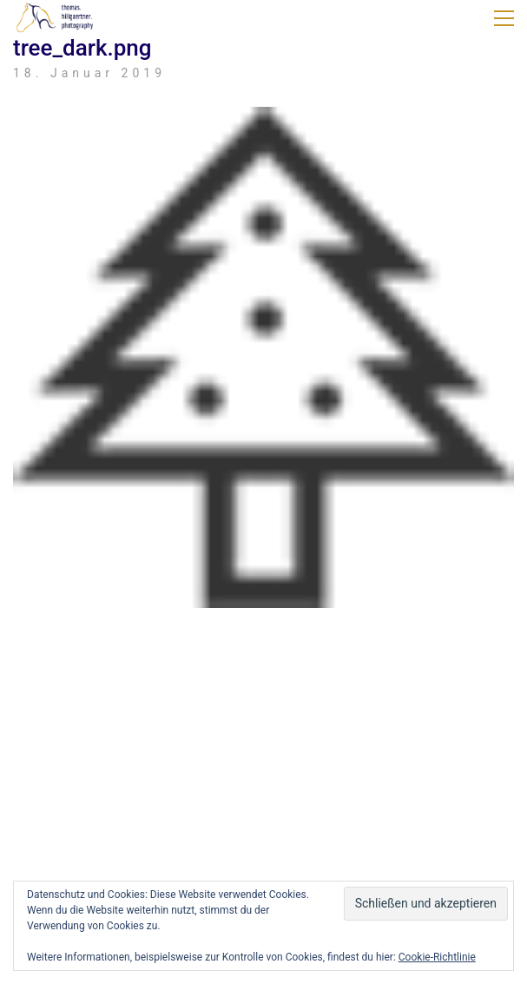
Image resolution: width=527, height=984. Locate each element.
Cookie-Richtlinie (437, 957)
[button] (504, 18)
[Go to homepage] (56, 18)
